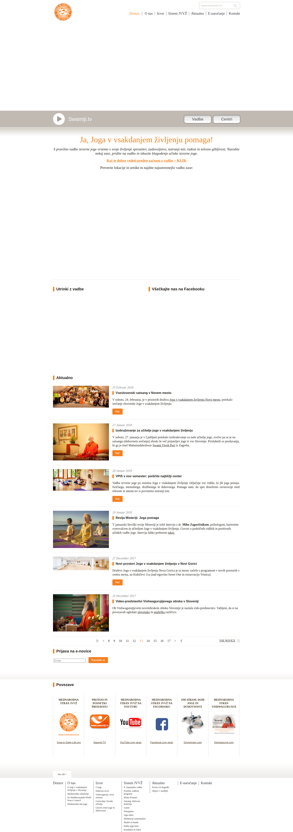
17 (168, 640)
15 (155, 640)
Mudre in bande (131, 822)
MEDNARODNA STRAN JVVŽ (69, 703)
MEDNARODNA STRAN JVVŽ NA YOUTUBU (130, 703)
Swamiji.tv (80, 119)
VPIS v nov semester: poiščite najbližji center (149, 476)
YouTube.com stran (130, 742)
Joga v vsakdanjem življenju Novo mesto (194, 399)
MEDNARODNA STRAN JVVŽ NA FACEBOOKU (161, 703)
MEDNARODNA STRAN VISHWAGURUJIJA (224, 703)
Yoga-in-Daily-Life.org (69, 742)
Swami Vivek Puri (163, 445)
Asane (127, 807)
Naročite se (98, 660)
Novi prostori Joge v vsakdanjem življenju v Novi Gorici (156, 563)
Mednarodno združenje (78, 793)
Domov (135, 13)
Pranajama (129, 811)
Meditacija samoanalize (135, 818)
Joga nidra (128, 815)
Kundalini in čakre (132, 829)
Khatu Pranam (130, 797)
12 (134, 640)
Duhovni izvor (102, 791)
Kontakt (234, 13)
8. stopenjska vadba (133, 787)
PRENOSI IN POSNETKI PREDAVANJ (100, 703)
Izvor (160, 13)
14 (148, 640)
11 (127, 640)
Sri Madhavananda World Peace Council (79, 799)
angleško (160, 612)
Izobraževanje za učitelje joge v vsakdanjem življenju (154, 430)
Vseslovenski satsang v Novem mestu (143, 393)
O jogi (98, 787)
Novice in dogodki (160, 787)
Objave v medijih (160, 791)
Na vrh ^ (62, 774)
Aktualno (197, 13)
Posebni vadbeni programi (131, 792)
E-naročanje (216, 13)
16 (161, 640)
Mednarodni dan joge (77, 804)
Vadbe (197, 119)
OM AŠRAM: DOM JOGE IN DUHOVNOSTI (193, 703)
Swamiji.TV (99, 742)
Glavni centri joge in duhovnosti (105, 809)
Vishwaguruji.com (224, 742)
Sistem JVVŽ (177, 13)
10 (120, 640)
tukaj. (171, 532)
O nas (148, 13)
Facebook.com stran (161, 742)
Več (117, 411)
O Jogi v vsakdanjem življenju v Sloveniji (77, 789)
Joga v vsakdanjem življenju (63, 14)
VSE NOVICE (227, 640)
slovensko (144, 612)
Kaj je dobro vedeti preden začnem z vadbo (140, 160)
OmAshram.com (193, 742)
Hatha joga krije (131, 826)
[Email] (70, 661)
